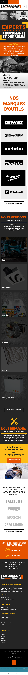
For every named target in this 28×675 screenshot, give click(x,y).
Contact (3, 642)
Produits (3, 636)
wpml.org (12, 668)
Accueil (3, 634)
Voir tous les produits (14, 409)
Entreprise (3, 640)
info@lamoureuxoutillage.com (8, 609)
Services (3, 638)
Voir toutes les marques (14, 203)
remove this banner (18, 670)
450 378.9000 (4, 1)
